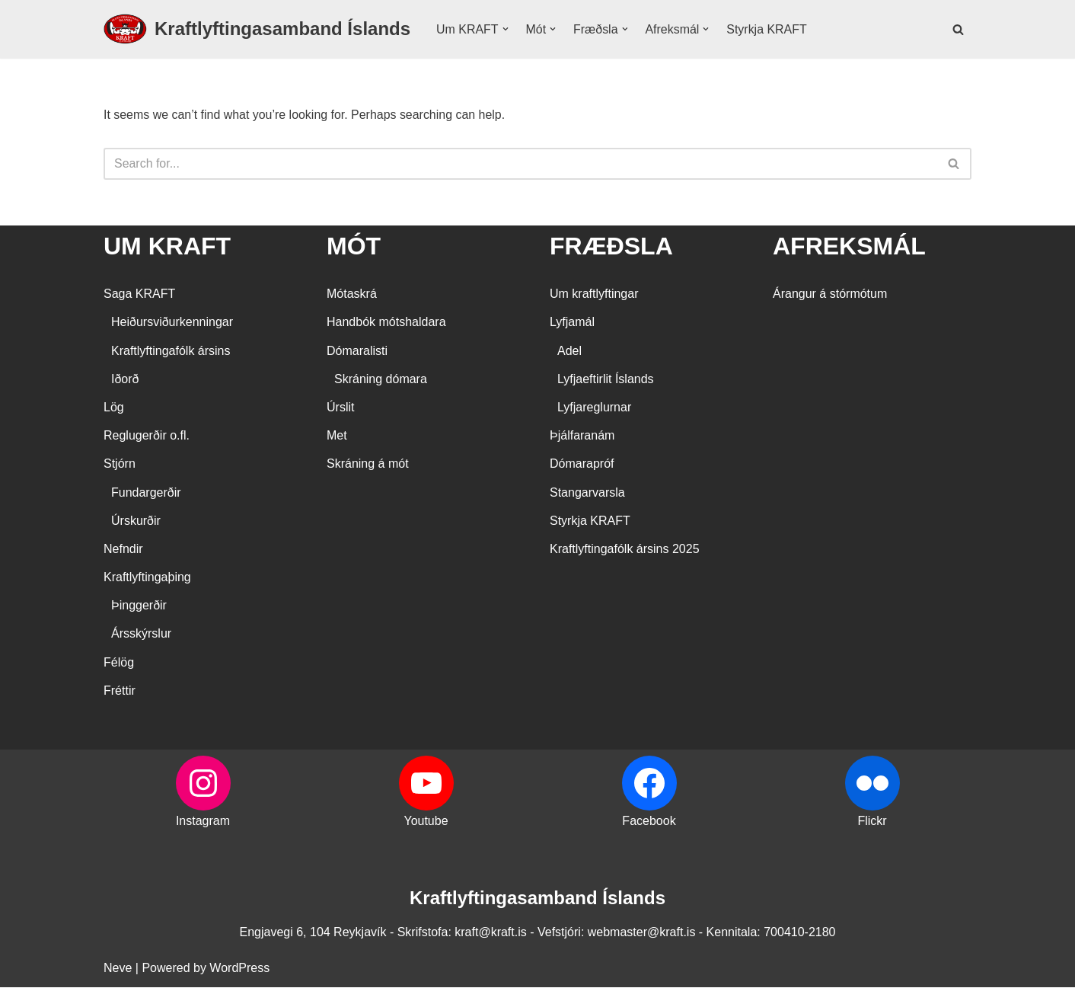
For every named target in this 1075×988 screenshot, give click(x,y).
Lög (114, 407)
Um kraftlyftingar (594, 294)
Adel (569, 350)
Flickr (871, 821)
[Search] (958, 29)
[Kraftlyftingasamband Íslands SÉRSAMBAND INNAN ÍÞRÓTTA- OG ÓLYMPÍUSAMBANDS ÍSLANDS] (257, 29)
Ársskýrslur (141, 634)
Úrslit (340, 407)
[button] (505, 29)
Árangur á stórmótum (830, 294)
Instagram (203, 821)
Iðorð (125, 378)
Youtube (426, 821)
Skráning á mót (368, 464)
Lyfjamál (572, 322)
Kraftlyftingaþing (147, 577)
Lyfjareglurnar (594, 407)
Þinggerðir (139, 606)
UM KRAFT (167, 246)
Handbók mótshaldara (386, 322)
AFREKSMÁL (849, 246)
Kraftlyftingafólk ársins (171, 350)
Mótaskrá (352, 294)
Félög (119, 662)
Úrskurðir (136, 520)
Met (337, 436)
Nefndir (123, 549)
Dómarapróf (582, 464)
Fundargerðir (146, 492)
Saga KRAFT (139, 294)
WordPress (239, 968)
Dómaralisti (357, 350)
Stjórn (120, 464)
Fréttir (120, 690)
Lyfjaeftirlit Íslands (605, 378)
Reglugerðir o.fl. (147, 436)
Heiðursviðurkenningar (172, 322)
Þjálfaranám (582, 436)
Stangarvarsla (587, 492)
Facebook (648, 821)
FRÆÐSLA (611, 246)
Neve (118, 968)
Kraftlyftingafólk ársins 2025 (625, 549)
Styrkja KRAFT (767, 29)
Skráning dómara (380, 378)
